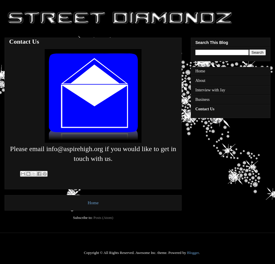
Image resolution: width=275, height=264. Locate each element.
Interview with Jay (210, 90)
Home (93, 202)
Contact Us (205, 109)
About (200, 80)
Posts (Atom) (103, 217)
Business (202, 99)
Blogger (193, 252)
